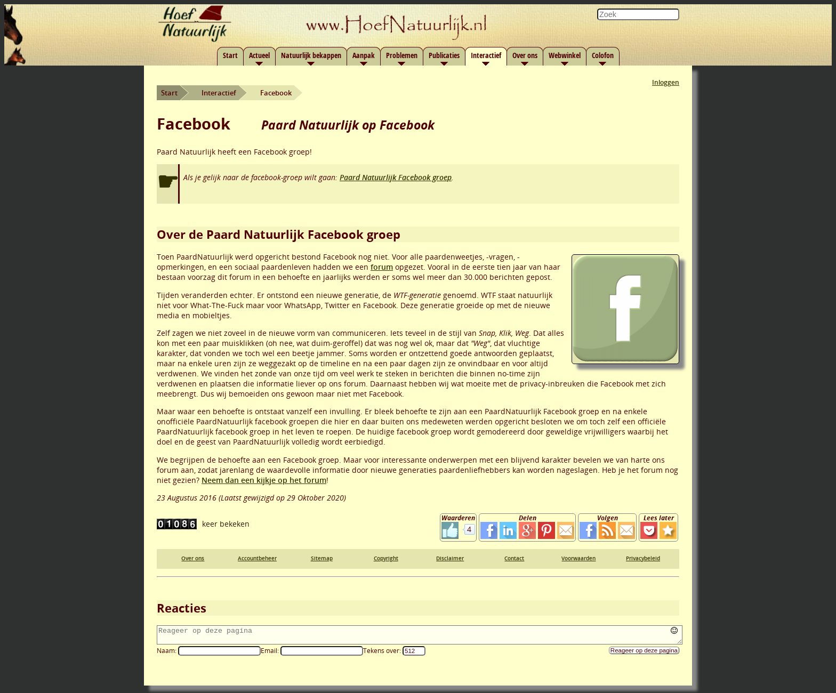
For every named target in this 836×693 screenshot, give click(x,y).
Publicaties (444, 55)
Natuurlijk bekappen (311, 55)
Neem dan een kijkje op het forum (264, 480)
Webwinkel (565, 55)
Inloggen (665, 82)
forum (382, 267)
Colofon (603, 55)
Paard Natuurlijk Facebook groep (396, 177)
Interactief (486, 55)
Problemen (401, 55)
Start (230, 55)
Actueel (259, 55)
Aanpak (363, 55)
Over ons (524, 55)
